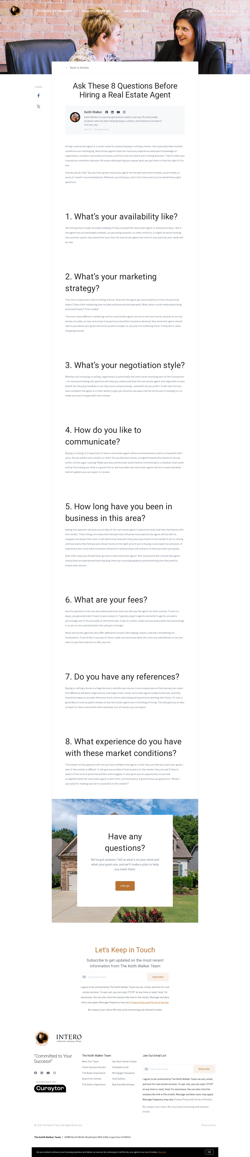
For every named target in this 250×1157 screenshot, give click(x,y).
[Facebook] (35, 1073)
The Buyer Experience (93, 1072)
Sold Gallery (118, 1078)
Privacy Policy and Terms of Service (150, 1002)
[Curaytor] (50, 1091)
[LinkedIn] (41, 1073)
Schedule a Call (120, 1067)
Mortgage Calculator (123, 1072)
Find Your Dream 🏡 (98, 11)
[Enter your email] (117, 977)
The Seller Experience (94, 1084)
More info (162, 1152)
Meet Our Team (136, 11)
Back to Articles (79, 67)
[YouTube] (48, 1073)
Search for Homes (91, 1078)
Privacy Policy (209, 1125)
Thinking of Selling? (54, 11)
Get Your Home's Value (124, 1061)
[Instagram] (54, 1073)
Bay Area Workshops (123, 1084)
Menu (192, 11)
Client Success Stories (94, 1067)
